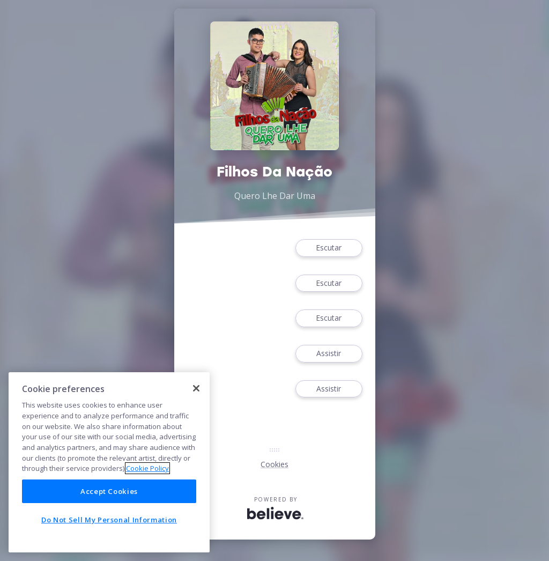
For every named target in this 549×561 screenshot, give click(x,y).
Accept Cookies (109, 491)
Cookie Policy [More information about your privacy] (147, 468)
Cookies (274, 464)
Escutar (328, 248)
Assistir (328, 353)
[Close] (196, 388)
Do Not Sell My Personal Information (109, 520)
